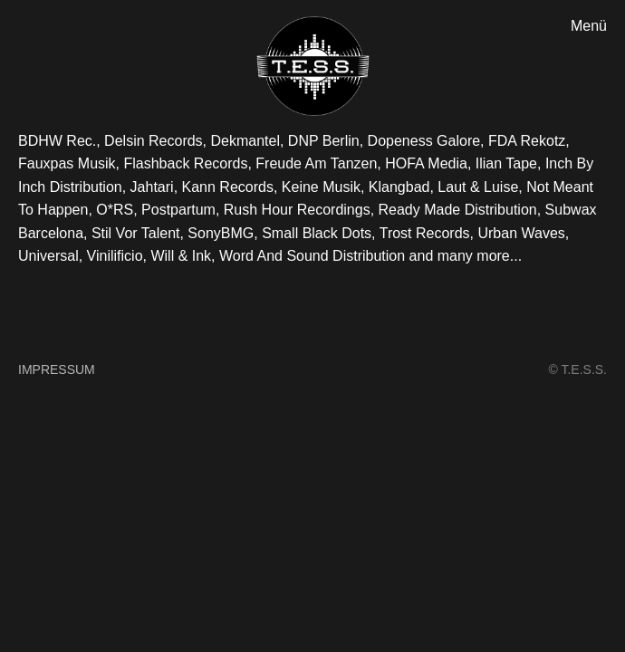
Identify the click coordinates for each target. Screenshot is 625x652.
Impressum (56, 369)
